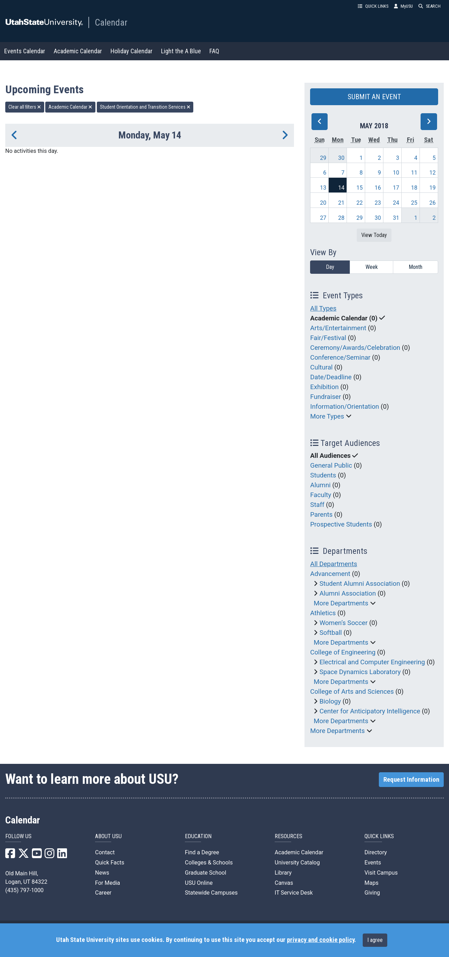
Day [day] (330, 267)
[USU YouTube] (37, 855)
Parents (321, 514)
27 (323, 218)
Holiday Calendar (131, 51)
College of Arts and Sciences (352, 691)
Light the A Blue (181, 51)
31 (396, 218)
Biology (330, 701)
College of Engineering (342, 652)
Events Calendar (24, 51)
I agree (375, 940)
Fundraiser (325, 397)
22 (359, 202)
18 (414, 187)
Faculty (320, 495)
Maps (371, 883)
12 (432, 172)
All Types (323, 308)
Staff (317, 505)
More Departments (341, 603)
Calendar (111, 22)
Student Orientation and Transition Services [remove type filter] (145, 107)
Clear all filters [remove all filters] (24, 107)
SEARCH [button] (429, 6)
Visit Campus (381, 872)
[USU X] (23, 855)
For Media (107, 883)
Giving (372, 892)
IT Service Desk (294, 892)
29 (323, 158)
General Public (331, 465)
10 (396, 172)
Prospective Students (341, 524)
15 (359, 187)
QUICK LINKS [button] (373, 6)
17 (396, 187)
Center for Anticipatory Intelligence (370, 711)
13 (323, 187)
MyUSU (403, 6)
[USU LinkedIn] (62, 855)
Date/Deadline (330, 377)
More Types (327, 416)
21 (341, 202)
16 (378, 187)
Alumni (320, 485)
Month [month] (415, 267)
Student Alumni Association (360, 584)
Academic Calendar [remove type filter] (70, 107)
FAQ (214, 51)
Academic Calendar (78, 51)
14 (341, 187)
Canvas (284, 883)
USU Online (199, 883)
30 (341, 158)
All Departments (333, 564)
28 (341, 218)
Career (103, 892)
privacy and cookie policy (320, 940)
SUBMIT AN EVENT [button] (374, 97)
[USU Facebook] (10, 855)
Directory (375, 852)
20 (323, 202)
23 (378, 202)
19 (432, 187)
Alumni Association (348, 593)
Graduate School (205, 872)
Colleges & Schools (209, 862)
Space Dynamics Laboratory (360, 672)
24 (396, 202)
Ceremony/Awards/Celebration (355, 348)
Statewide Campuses (211, 892)
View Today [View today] (374, 235)
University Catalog (297, 862)
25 (414, 202)
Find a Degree (202, 852)
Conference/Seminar (340, 357)
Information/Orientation (344, 406)
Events (372, 862)
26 (432, 202)
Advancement (330, 574)
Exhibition (324, 387)
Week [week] (372, 267)
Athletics (323, 613)
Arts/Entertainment (338, 328)
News (102, 872)
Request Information (411, 779)
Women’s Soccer (344, 623)
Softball (331, 633)
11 (414, 172)
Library (283, 872)
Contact (105, 852)
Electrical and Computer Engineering (372, 662)
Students (323, 475)
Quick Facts (109, 862)
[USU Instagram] (49, 855)
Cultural (321, 367)
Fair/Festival (328, 338)
